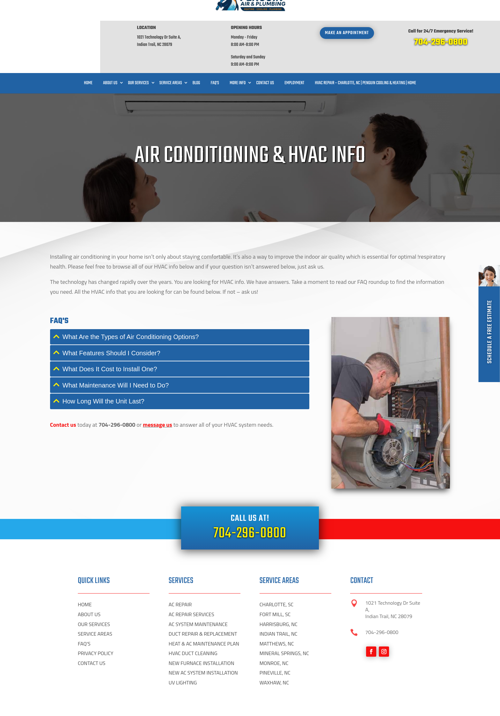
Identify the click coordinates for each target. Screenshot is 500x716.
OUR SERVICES (94, 696)
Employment (294, 62)
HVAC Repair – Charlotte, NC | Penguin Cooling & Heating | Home (365, 62)
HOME (85, 677)
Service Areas (170, 62)
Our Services (138, 62)
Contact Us (265, 62)
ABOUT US (89, 686)
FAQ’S (215, 62)
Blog (196, 62)
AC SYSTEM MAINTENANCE (198, 696)
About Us (110, 62)
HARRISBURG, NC (279, 696)
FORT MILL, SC (275, 686)
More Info (238, 62)
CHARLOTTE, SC (277, 677)
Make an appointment (347, 12)
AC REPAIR (180, 677)
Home (88, 62)
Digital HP (86, 706)
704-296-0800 (440, 21)
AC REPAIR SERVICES (191, 686)
